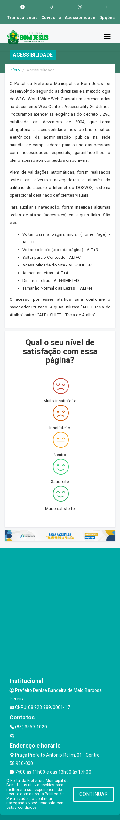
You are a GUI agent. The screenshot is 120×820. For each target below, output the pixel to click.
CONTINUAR (93, 794)
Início (15, 70)
